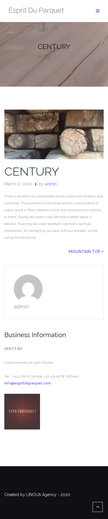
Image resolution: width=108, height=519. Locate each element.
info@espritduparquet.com (27, 383)
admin (51, 184)
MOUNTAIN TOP (85, 251)
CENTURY (31, 171)
